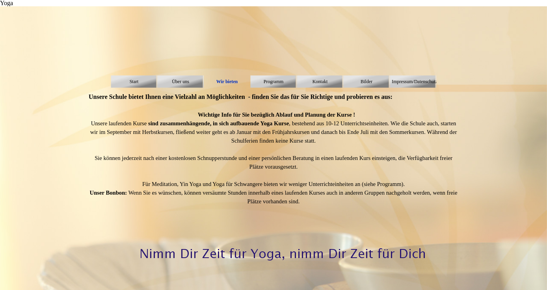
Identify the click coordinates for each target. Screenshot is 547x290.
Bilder (366, 81)
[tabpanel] (273, 153)
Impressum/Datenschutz (414, 81)
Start (134, 81)
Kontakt (320, 81)
